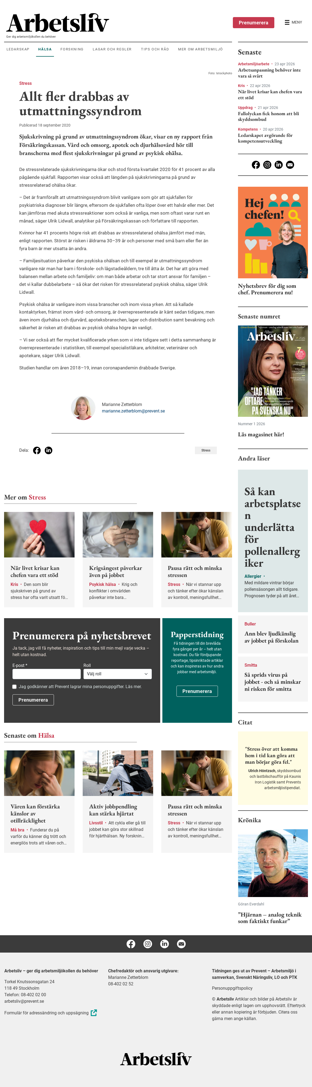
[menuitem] (119, 22)
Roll (87, 665)
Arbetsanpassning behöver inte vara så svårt (269, 73)
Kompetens (248, 129)
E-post (19, 665)
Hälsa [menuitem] (45, 49)
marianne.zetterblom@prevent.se (133, 411)
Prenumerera (253, 22)
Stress (25, 83)
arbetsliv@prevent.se (24, 1001)
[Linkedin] (279, 165)
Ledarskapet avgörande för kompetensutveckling (265, 138)
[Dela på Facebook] (37, 450)
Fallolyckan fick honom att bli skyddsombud (268, 116)
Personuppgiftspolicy (232, 988)
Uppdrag (245, 107)
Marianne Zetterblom (128, 977)
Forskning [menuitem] (71, 49)
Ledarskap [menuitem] (18, 49)
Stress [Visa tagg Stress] (205, 450)
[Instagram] (267, 165)
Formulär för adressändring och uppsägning (51, 1012)
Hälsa (46, 735)
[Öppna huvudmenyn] (293, 22)
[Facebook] (256, 165)
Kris (242, 85)
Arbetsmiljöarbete (254, 64)
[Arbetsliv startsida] (156, 1058)
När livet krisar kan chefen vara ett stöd (270, 94)
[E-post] (290, 165)
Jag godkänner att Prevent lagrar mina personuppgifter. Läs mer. (80, 686)
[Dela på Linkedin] (48, 450)
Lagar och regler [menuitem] (112, 49)
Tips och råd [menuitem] (155, 49)
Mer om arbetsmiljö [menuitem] (200, 49)
